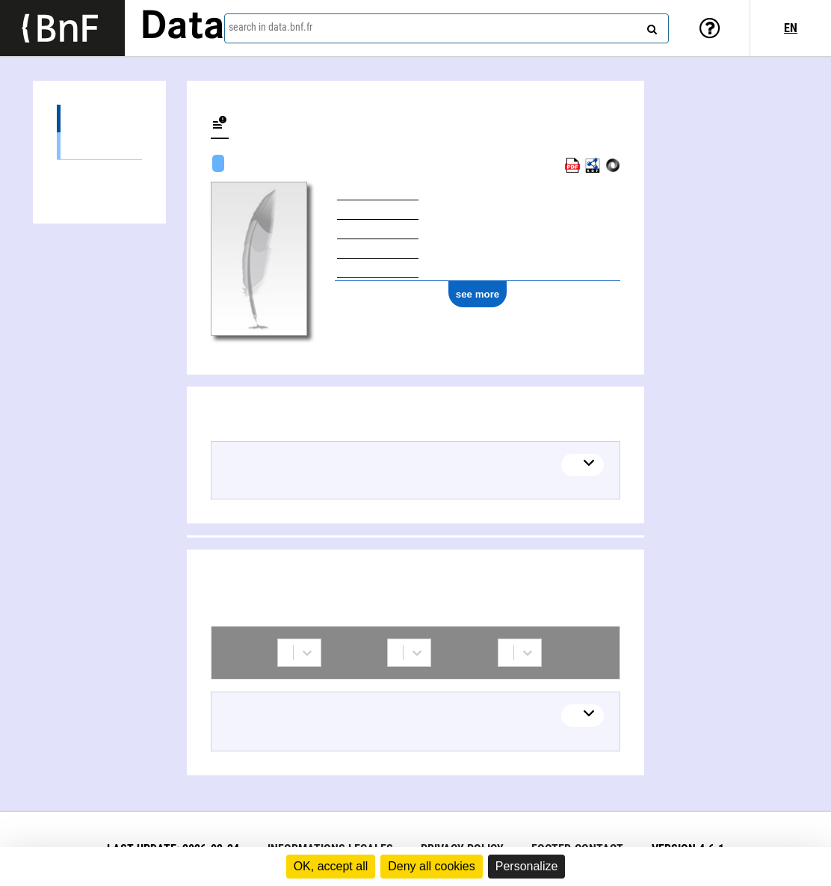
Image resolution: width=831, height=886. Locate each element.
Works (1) (99, 118)
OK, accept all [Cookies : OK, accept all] (331, 866)
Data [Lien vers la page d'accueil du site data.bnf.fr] (182, 28)
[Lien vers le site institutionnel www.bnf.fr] (62, 28)
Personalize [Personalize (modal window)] (526, 866)
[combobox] (446, 28)
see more (478, 294)
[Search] (650, 26)
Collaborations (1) (99, 174)
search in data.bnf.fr (270, 27)
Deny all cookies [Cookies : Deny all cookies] (431, 866)
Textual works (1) (99, 145)
